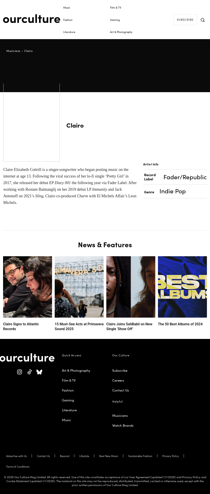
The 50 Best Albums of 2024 (176, 323)
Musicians (13, 51)
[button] (202, 19)
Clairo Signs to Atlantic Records (23, 323)
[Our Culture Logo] (31, 18)
